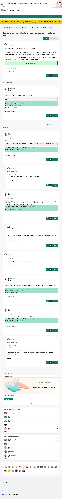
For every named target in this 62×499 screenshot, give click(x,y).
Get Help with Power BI (28, 28)
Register (42, 16)
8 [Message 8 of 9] (8, 111)
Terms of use (3, 490)
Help (51, 16)
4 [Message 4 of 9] (8, 296)
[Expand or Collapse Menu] (2, 13)
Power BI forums (8, 28)
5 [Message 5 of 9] (8, 265)
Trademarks (3, 492)
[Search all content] (45, 19)
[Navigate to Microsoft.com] (4, 10)
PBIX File (6, 57)
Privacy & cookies (4, 488)
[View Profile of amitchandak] (12, 88)
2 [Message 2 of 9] (8, 326)
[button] (46, 38)
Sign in (47, 16)
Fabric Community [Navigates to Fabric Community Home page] (14, 10)
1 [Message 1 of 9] (8, 71)
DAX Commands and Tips (44, 28)
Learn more (3, 6)
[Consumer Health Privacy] (16, 495)
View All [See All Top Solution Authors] (6, 432)
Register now (43, 22)
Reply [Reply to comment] (55, 115)
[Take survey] (8, 399)
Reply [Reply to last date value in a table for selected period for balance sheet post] (55, 75)
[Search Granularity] (24, 19)
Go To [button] (56, 16)
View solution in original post (11, 107)
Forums (17, 28)
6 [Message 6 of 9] (8, 214)
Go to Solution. (32, 63)
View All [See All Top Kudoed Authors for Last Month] (6, 458)
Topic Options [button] (53, 38)
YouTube (33, 102)
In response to (12, 171)
